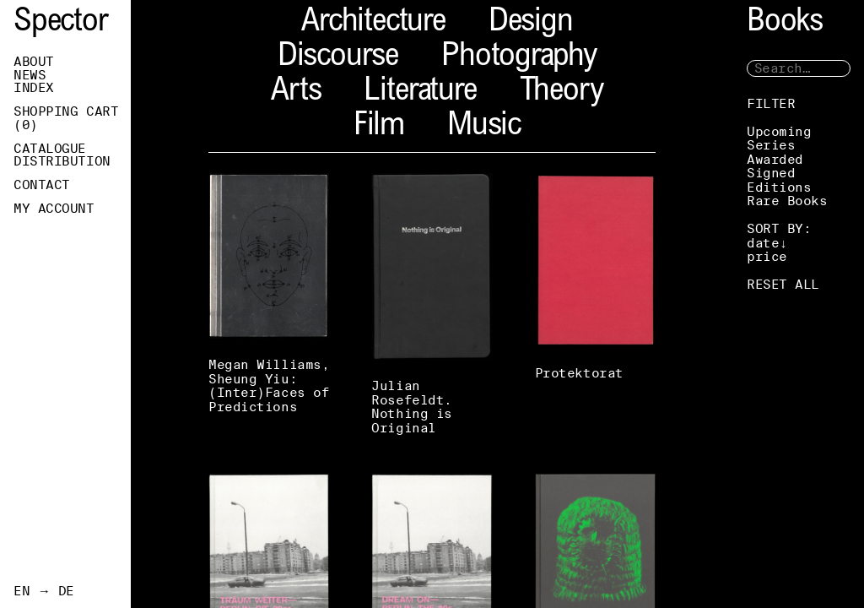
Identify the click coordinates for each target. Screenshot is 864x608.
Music (484, 127)
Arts (296, 92)
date (763, 243)
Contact (42, 185)
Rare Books (787, 200)
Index (34, 88)
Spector (61, 23)
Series (771, 145)
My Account (54, 208)
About (34, 61)
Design (531, 23)
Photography (519, 57)
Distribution (62, 161)
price (767, 256)
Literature (420, 92)
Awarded (775, 159)
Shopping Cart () (66, 118)
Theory (561, 92)
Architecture (373, 23)
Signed (771, 173)
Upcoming (779, 131)
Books (785, 23)
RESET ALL (783, 284)
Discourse (338, 57)
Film (379, 127)
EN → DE (44, 591)
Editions (779, 187)
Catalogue (50, 148)
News (30, 75)
